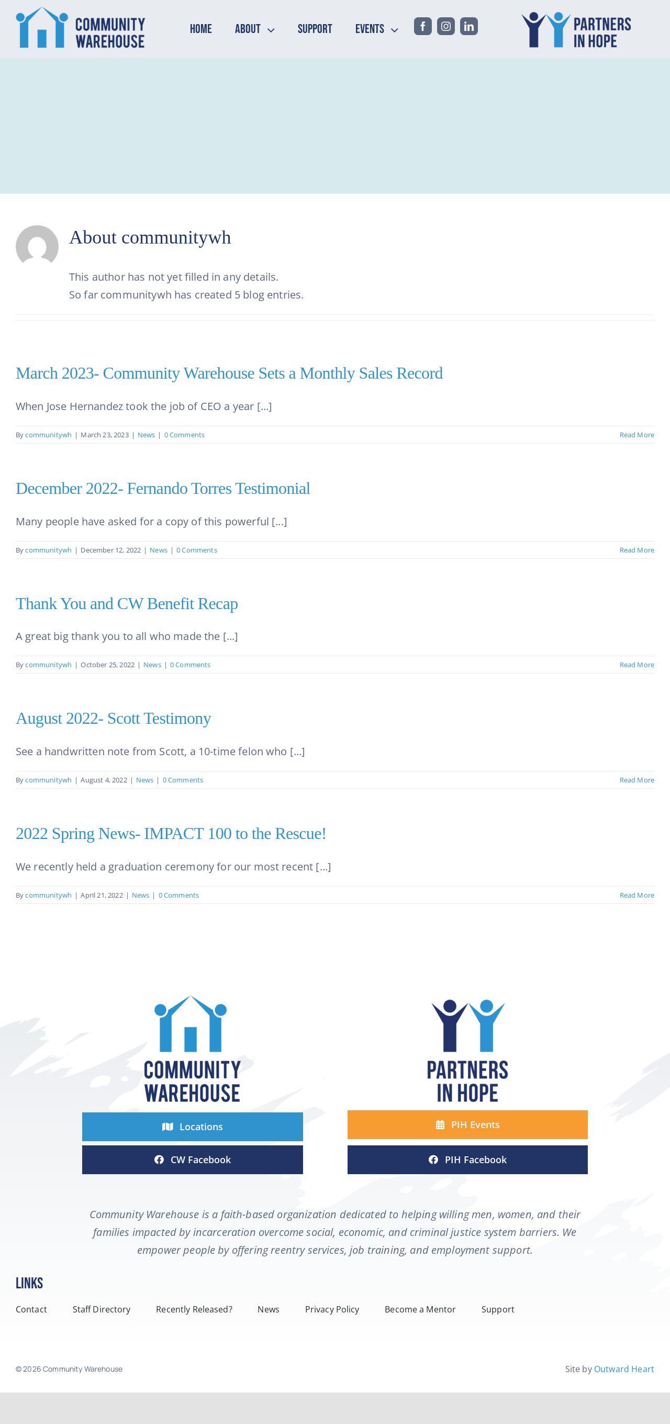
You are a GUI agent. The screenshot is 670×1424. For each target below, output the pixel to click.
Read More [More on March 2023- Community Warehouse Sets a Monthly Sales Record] (637, 434)
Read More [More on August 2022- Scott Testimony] (637, 780)
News (146, 434)
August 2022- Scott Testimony (113, 718)
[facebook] (423, 26)
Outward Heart (624, 1369)
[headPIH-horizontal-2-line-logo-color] (579, 11)
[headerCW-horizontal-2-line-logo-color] (81, 11)
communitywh (48, 434)
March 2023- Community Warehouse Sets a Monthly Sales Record (229, 372)
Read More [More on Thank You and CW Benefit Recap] (637, 664)
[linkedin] (469, 26)
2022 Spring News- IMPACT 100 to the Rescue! (171, 833)
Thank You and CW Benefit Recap (127, 603)
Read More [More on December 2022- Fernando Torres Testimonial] (637, 550)
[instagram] (446, 26)
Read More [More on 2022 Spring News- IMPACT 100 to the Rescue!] (637, 895)
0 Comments (184, 434)
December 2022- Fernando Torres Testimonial (163, 488)
